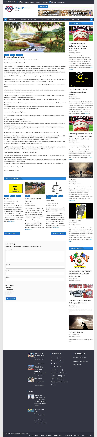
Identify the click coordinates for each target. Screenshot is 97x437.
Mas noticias (19, 55)
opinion (18, 195)
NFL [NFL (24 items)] (64, 376)
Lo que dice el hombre (58, 233)
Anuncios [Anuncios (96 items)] (53, 358)
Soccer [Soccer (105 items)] (66, 381)
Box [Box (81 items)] (61, 361)
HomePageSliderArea (52, 195)
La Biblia (21, 2)
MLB (40, 19)
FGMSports (75, 23)
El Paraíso (38, 2)
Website (8, 277)
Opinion (20, 1)
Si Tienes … (8, 198)
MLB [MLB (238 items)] (59, 376)
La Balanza (50, 201)
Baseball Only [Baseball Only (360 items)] (54, 361)
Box (29, 19)
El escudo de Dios (75, 221)
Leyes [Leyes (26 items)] (60, 370)
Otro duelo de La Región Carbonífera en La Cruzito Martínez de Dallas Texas (78, 46)
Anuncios (7, 195)
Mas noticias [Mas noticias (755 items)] (63, 373)
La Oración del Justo (76, 332)
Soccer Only (77, 435)
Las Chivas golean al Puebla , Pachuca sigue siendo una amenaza (79, 92)
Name (8, 264)
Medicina (37, 435)
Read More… (11, 221)
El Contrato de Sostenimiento (58, 2)
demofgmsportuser (18, 59)
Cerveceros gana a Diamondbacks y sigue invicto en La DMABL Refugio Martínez (80, 273)
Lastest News (76, 248)
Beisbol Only (12, 19)
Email (8, 271)
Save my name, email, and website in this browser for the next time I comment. (10, 290)
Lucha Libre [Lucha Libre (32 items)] (54, 373)
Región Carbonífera (51, 19)
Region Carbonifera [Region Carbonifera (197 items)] (56, 381)
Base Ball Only (68, 435)
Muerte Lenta (38, 378)
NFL (35, 19)
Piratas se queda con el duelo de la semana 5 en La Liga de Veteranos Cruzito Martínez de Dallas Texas (80, 136)
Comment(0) (28, 59)
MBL (91, 435)
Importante (75, 19)
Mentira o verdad (10, 233)
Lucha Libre (45, 2)
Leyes (51, 1)
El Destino (72, 180)
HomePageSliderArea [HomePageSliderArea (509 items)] (57, 366)
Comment (9, 250)
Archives (7, 55)
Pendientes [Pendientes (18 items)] (60, 378)
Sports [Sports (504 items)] (52, 385)
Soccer (22, 19)
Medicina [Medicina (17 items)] (53, 376)
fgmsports (22, 7)
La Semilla (64, 19)
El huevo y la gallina (29, 2)
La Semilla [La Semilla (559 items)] (53, 370)
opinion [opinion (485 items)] (53, 378)
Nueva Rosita (38, 395)
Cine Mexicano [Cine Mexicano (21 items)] (55, 364)
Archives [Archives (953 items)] (60, 358)
